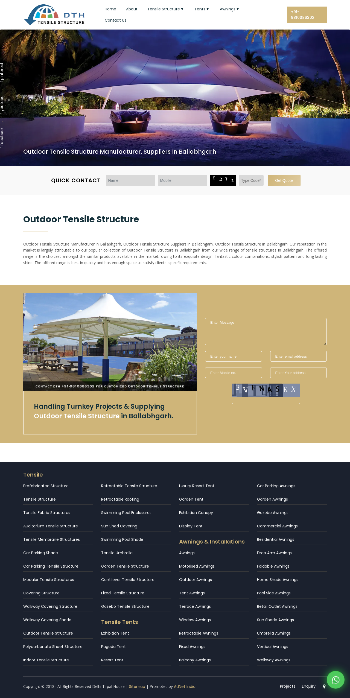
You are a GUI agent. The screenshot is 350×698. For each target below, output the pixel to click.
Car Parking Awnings (276, 486)
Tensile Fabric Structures (46, 512)
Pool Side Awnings (274, 593)
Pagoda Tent (113, 646)
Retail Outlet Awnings (277, 606)
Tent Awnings (192, 593)
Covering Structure (41, 593)
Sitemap (137, 686)
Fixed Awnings (192, 646)
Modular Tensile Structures (48, 579)
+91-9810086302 (302, 14)
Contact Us (115, 20)
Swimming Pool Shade (122, 539)
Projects (287, 686)
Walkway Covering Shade (47, 620)
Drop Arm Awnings (274, 553)
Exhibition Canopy (196, 512)
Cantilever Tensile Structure (127, 579)
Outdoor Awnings (195, 579)
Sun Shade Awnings (275, 620)
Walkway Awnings (273, 660)
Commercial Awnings (277, 526)
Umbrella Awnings (274, 633)
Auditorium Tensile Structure (50, 526)
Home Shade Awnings (277, 579)
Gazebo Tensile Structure (125, 606)
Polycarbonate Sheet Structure (53, 646)
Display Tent (191, 526)
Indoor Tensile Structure (46, 660)
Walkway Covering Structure (50, 606)
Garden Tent (191, 499)
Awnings (230, 9)
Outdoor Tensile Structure (48, 633)
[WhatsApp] (336, 681)
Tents (202, 9)
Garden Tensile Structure (125, 566)
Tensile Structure (166, 9)
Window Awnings (195, 620)
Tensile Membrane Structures (51, 539)
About (132, 9)
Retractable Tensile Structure (129, 486)
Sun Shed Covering (119, 526)
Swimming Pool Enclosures (126, 512)
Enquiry (309, 686)
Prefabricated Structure (46, 486)
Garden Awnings (272, 499)
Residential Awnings (275, 539)
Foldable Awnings (273, 566)
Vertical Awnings (272, 646)
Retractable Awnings (198, 633)
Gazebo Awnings (272, 512)
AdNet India (185, 686)
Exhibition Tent (115, 633)
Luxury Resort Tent (196, 486)
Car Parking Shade (40, 553)
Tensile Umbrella (117, 553)
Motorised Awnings (197, 566)
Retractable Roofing (120, 499)
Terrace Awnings (195, 606)
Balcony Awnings (195, 660)
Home (110, 9)
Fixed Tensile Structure (122, 593)
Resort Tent (112, 660)
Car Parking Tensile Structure (50, 566)
